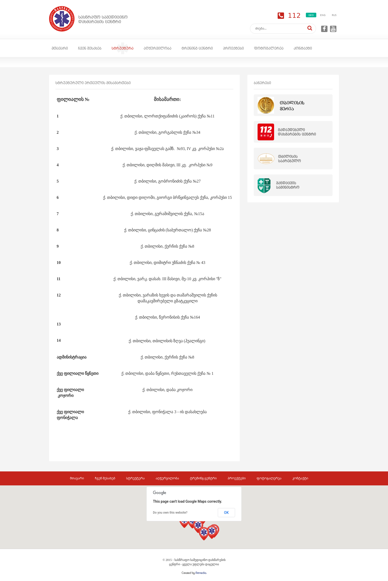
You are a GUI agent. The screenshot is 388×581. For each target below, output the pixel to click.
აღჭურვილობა (157, 48)
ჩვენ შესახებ (89, 48)
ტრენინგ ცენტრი (197, 48)
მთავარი (60, 48)
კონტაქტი (303, 48)
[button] (212, 532)
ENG (322, 15)
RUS (334, 15)
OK (226, 513)
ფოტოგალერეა (268, 48)
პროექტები (233, 48)
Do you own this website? (170, 512)
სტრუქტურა (122, 48)
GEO (311, 15)
